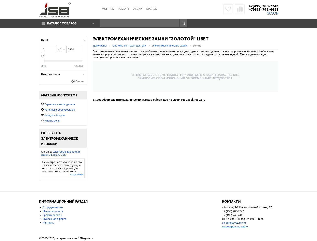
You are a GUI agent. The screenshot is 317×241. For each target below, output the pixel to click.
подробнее (76, 174)
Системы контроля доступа (129, 45)
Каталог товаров (62, 23)
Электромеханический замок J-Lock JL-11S (60, 153)
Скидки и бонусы (54, 115)
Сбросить (79, 81)
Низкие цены (52, 120)
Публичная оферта (54, 218)
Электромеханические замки (169, 45)
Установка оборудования (59, 109)
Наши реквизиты (53, 211)
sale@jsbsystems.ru (234, 222)
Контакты (272, 12)
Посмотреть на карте (235, 226)
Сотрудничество (53, 207)
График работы (52, 215)
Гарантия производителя (59, 104)
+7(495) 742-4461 (263, 9)
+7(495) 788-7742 (263, 6)
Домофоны (100, 45)
